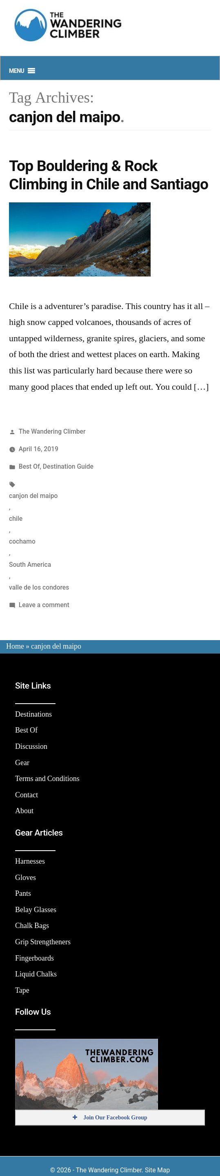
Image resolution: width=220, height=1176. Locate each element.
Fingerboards (34, 958)
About (24, 811)
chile (15, 518)
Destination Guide (68, 466)
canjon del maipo (33, 496)
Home (15, 646)
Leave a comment (44, 605)
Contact (26, 795)
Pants (23, 893)
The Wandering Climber (52, 431)
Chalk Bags (32, 925)
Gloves (25, 877)
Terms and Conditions (47, 778)
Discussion (31, 746)
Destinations (33, 714)
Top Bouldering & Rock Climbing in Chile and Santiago (108, 175)
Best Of (29, 466)
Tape (22, 990)
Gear (22, 763)
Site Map (157, 1170)
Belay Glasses (35, 910)
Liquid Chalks (36, 974)
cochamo (22, 541)
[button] (16, 71)
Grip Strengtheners (43, 942)
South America (30, 564)
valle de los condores (39, 587)
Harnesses (30, 861)
